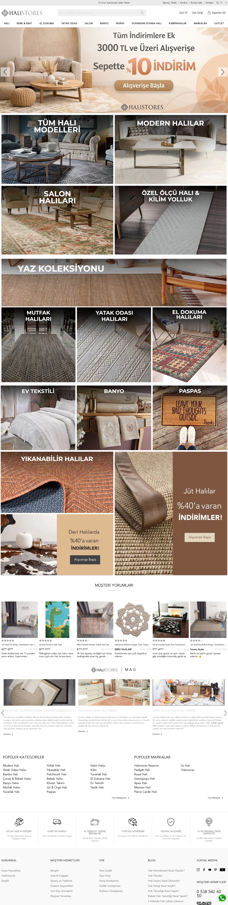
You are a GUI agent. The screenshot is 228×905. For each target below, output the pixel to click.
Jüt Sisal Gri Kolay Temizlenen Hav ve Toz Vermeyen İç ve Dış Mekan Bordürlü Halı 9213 (18, 645)
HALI (6, 23)
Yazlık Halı (97, 787)
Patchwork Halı (56, 774)
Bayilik (5, 881)
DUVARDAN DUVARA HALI (146, 23)
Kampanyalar (177, 23)
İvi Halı (185, 765)
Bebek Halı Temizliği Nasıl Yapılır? (167, 896)
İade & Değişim (59, 876)
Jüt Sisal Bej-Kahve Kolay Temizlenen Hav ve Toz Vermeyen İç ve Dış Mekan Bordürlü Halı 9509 (207, 645)
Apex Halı (140, 783)
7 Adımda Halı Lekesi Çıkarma (165, 901)
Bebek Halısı (55, 779)
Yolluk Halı (53, 765)
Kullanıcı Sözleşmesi (111, 891)
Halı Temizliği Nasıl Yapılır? (163, 891)
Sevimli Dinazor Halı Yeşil (50, 645)
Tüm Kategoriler (120, 798)
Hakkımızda (8, 876)
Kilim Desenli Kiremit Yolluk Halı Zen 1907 (93, 645)
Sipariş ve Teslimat (61, 881)
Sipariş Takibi (170, 3)
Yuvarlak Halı (11, 792)
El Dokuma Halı (100, 779)
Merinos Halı (142, 787)
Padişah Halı (142, 770)
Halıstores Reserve (146, 765)
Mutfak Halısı (11, 787)
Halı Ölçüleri (155, 876)
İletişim (54, 870)
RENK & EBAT (24, 23)
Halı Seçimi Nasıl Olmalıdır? (164, 881)
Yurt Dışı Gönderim (61, 891)
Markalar (200, 23)
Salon (89, 23)
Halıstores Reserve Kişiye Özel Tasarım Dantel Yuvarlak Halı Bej (132, 645)
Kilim (93, 770)
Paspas (51, 792)
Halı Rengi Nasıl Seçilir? (162, 886)
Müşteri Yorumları (60, 896)
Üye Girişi (197, 13)
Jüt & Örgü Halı (57, 787)
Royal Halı (140, 774)
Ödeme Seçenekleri (61, 886)
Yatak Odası (69, 23)
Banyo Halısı (11, 783)
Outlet (219, 23)
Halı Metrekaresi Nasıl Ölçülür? (166, 870)
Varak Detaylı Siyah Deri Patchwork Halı (169, 645)
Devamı (8, 734)
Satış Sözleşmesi (109, 881)
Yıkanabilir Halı (56, 770)
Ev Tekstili (97, 783)
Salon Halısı (97, 765)
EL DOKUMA (47, 23)
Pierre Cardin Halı (145, 792)
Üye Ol (183, 13)
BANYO (104, 23)
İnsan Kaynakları (11, 870)
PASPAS (120, 23)
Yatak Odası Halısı (14, 770)
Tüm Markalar (215, 798)
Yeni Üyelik (105, 870)
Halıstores (187, 770)
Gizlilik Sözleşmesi (109, 886)
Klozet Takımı (56, 783)
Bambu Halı (10, 774)
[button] (222, 72)
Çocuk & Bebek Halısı (17, 779)
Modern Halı (11, 765)
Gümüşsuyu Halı (144, 779)
